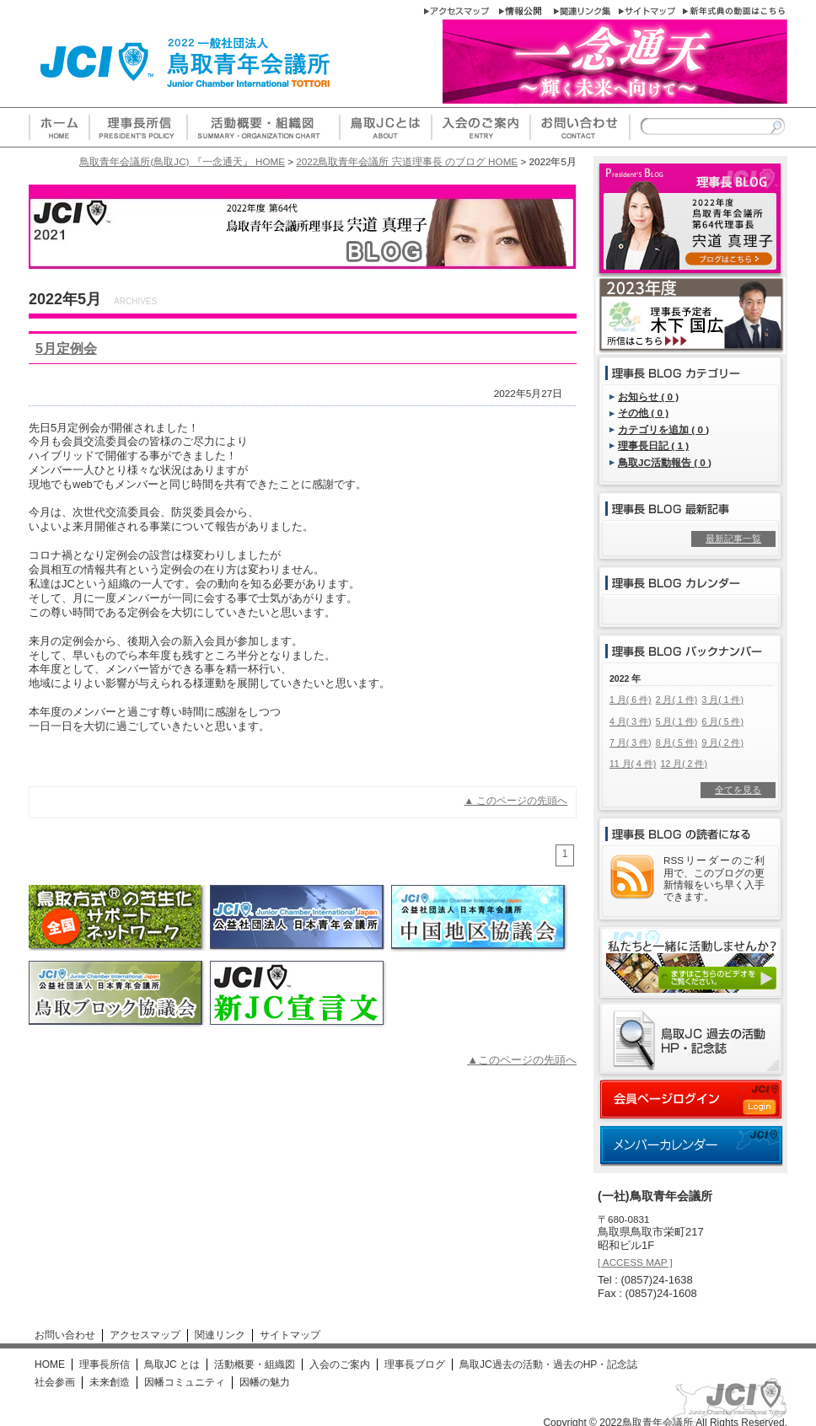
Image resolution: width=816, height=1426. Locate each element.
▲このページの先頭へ (522, 1059)
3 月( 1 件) (722, 699)
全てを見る (738, 790)
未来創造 (109, 1382)
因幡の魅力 (264, 1382)
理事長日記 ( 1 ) (653, 445)
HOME (50, 1364)
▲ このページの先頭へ (516, 800)
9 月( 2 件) (722, 742)
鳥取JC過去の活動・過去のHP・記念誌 (548, 1364)
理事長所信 (104, 1364)
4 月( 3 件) (630, 721)
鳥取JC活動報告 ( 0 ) (664, 462)
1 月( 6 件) (630, 699)
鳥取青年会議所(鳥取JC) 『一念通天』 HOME (182, 161)
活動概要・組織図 (254, 1364)
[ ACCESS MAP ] (635, 1262)
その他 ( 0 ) (643, 412)
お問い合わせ (65, 1335)
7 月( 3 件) (630, 742)
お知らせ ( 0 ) (648, 396)
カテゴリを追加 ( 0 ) (663, 429)
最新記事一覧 (733, 538)
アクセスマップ (145, 1335)
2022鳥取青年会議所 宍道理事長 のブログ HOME (407, 161)
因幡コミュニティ (184, 1382)
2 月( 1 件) (676, 699)
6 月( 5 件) (722, 721)
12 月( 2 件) (684, 764)
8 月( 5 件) (676, 742)
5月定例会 (66, 348)
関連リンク (220, 1335)
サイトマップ (290, 1335)
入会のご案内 (339, 1364)
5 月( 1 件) (676, 721)
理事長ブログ (414, 1364)
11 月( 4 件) (632, 764)
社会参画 (55, 1382)
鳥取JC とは (172, 1364)
